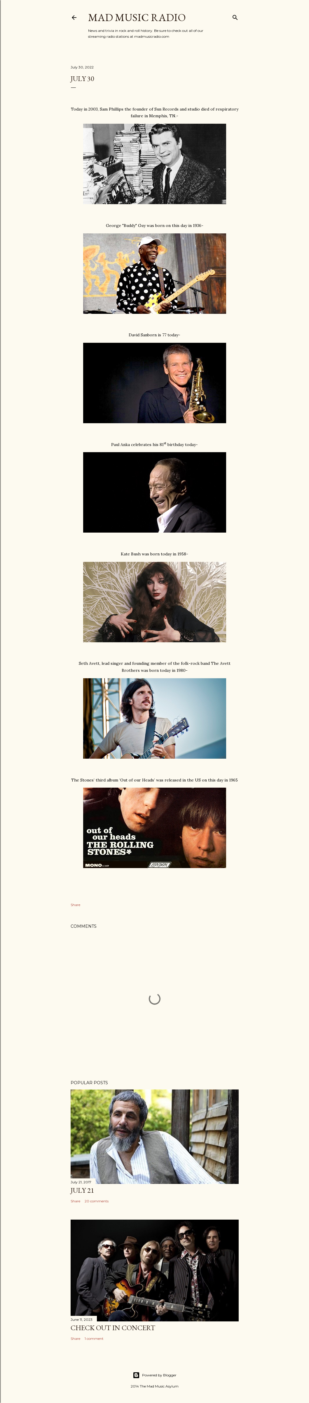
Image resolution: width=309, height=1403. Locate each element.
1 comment (94, 1338)
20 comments (97, 1201)
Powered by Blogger (155, 1375)
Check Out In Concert (113, 1327)
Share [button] (75, 905)
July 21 (82, 1190)
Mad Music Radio (137, 17)
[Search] (235, 16)
